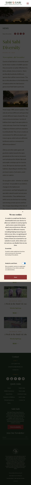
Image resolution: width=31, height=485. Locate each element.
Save (15, 277)
